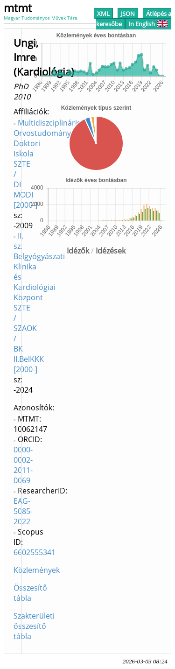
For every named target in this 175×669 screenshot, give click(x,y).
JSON (128, 13)
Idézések (111, 251)
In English (148, 24)
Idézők (78, 251)
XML (103, 13)
